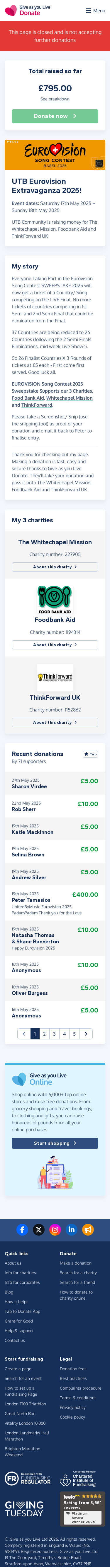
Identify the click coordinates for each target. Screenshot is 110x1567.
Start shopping (55, 1143)
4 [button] (64, 1034)
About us (13, 1262)
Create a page (18, 1368)
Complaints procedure (80, 1387)
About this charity (55, 567)
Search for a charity (78, 1272)
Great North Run (20, 1413)
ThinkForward (36, 405)
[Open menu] (95, 10)
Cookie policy (72, 1416)
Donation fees (73, 1368)
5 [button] (74, 1034)
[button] (55, 599)
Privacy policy (73, 1407)
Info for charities (20, 1272)
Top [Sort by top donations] (90, 754)
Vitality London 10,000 (25, 1423)
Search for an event (23, 1378)
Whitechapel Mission (69, 398)
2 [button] (44, 1034)
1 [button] (37, 1033)
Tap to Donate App (22, 1311)
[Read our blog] (88, 1233)
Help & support (19, 1330)
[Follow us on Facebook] (22, 1233)
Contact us (15, 1340)
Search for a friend (77, 1282)
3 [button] (54, 1034)
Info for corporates (22, 1282)
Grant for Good (19, 1320)
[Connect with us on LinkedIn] (71, 1233)
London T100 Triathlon (25, 1403)
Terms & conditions (78, 1397)
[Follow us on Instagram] (55, 1233)
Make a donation (76, 1262)
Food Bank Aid (28, 398)
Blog (9, 1291)
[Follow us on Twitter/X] (39, 1233)
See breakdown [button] (55, 98)
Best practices (73, 1378)
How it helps (16, 1301)
